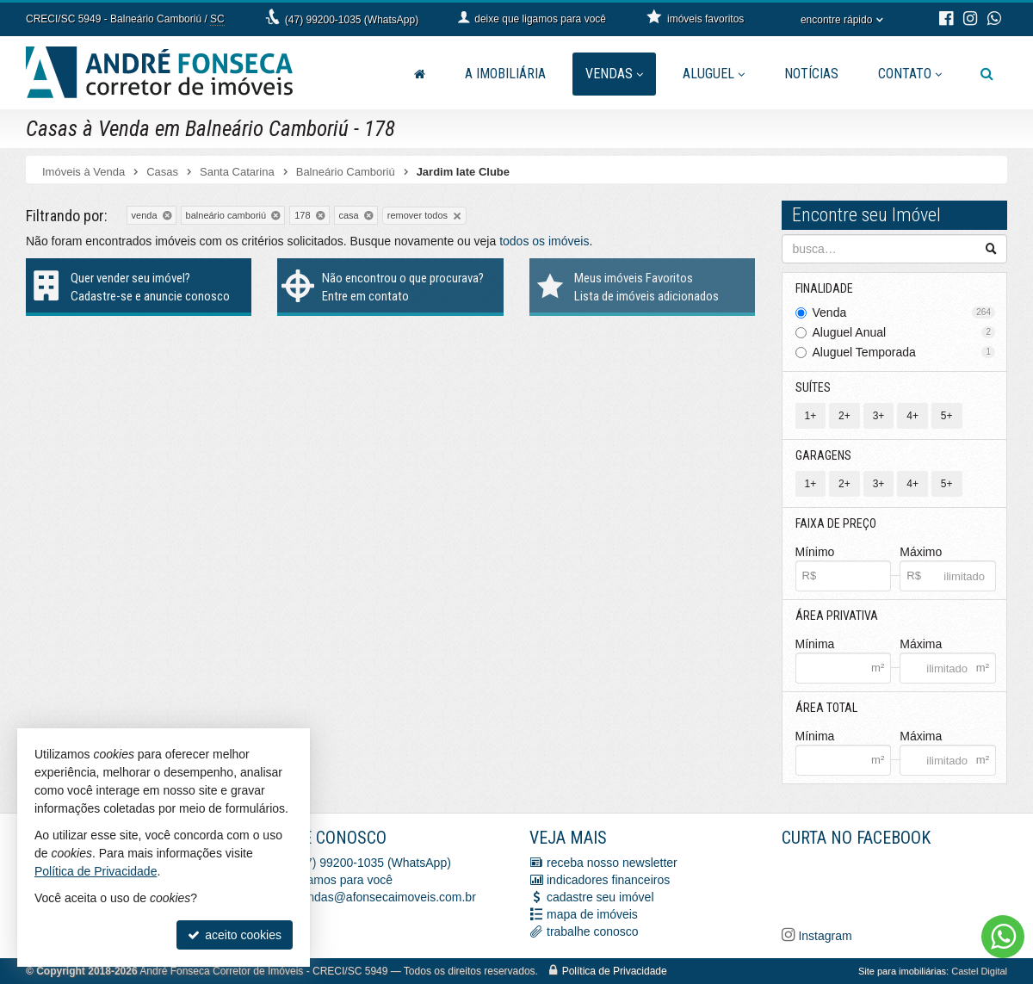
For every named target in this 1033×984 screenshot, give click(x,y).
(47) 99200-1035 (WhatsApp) (351, 20)
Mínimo (815, 552)
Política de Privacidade (614, 971)
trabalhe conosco (593, 931)
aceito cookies (234, 935)
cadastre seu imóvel (600, 897)
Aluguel (714, 73)
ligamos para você (344, 880)
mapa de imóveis (592, 914)
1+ (811, 416)
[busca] (987, 74)
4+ (912, 416)
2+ (844, 416)
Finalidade (824, 288)
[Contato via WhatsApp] (1002, 936)
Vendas (614, 73)
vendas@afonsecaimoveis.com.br (385, 897)
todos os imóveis (544, 241)
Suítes (813, 387)
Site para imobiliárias (902, 971)
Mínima (815, 644)
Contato (910, 73)
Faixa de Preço (835, 523)
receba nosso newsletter (612, 863)
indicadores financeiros (608, 880)
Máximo (921, 552)
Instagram (823, 936)
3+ (879, 416)
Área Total (826, 708)
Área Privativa (836, 615)
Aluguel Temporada (904, 352)
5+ (947, 416)
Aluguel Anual (904, 332)
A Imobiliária (505, 73)
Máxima (921, 644)
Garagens (823, 455)
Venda (904, 312)
